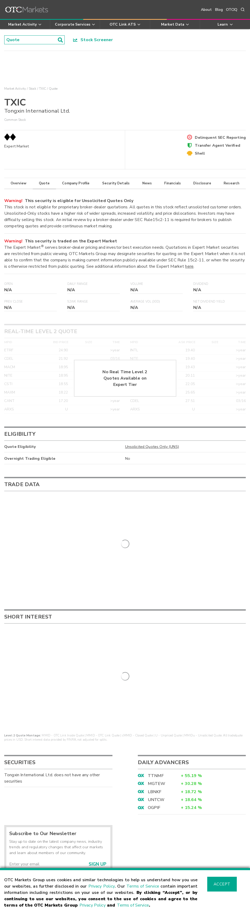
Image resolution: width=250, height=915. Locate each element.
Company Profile (75, 183)
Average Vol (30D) (145, 302)
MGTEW (157, 694)
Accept (222, 884)
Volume (136, 284)
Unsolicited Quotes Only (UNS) (152, 446)
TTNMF (156, 685)
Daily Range (77, 284)
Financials (172, 183)
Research (231, 183)
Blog (219, 9)
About (206, 9)
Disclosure (202, 183)
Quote (44, 183)
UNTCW (156, 709)
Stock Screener (93, 40)
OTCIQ (231, 9)
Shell (200, 153)
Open (8, 284)
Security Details (116, 183)
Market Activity (15, 89)
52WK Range (77, 302)
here (189, 266)
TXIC (42, 89)
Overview (18, 183)
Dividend (200, 284)
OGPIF (154, 718)
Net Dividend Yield (209, 302)
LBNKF (155, 702)
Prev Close (13, 302)
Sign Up (97, 774)
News (147, 183)
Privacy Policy (101, 886)
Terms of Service (142, 886)
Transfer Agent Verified (217, 145)
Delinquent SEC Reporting (220, 137)
